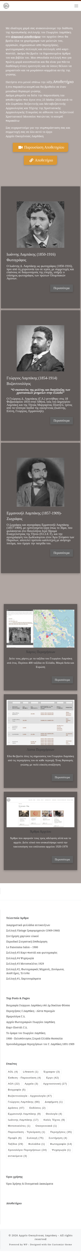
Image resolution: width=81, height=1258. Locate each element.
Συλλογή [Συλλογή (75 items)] (62, 1138)
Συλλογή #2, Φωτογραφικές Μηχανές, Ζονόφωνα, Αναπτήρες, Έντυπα (35, 971)
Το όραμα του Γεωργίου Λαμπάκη (25, 1033)
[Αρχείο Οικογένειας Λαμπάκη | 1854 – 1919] (6, 5)
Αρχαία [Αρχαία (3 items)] (32, 1083)
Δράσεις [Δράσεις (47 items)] (16, 1108)
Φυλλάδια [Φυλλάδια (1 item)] (60, 1144)
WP (25, 1251)
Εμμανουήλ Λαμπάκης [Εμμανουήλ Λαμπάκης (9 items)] (24, 1114)
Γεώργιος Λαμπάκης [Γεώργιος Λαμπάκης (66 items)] (24, 1102)
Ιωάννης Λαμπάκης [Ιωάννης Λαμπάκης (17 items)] (23, 1120)
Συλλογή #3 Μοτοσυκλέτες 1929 (25, 963)
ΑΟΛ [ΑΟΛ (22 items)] (14, 1083)
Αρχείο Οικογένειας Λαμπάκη (38, 1242)
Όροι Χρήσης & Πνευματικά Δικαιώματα (29, 1190)
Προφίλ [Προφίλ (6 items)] (42, 1138)
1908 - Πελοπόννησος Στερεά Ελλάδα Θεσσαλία (34, 1038)
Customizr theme (62, 1251)
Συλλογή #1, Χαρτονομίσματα (23, 978)
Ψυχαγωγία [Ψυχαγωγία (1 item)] (61, 1156)
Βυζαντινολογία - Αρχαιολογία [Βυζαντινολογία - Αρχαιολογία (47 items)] (30, 1096)
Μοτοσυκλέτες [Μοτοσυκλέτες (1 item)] (19, 1126)
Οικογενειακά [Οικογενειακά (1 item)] (46, 1126)
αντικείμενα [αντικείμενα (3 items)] (17, 1163)
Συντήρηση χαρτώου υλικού (22, 936)
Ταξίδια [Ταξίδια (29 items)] (39, 1144)
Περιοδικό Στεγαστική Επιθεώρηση (26, 941)
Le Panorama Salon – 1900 (22, 947)
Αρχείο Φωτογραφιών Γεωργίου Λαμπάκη (30, 1022)
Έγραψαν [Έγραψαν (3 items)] (52, 1071)
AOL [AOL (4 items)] (13, 1071)
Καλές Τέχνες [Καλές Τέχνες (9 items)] (55, 1120)
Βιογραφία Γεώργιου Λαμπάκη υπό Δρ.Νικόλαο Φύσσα (38, 1005)
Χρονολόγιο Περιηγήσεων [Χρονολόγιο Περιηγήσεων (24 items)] (27, 1156)
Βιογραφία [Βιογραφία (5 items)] (17, 1090)
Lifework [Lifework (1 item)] (31, 1071)
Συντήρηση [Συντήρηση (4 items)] (17, 1144)
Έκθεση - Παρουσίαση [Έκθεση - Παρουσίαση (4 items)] (24, 1077)
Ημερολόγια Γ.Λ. (15, 1016)
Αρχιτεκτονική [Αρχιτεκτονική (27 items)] (56, 1083)
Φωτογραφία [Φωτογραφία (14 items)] (19, 1150)
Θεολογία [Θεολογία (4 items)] (54, 1114)
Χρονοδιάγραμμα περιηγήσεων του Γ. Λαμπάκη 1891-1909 (40, 1044)
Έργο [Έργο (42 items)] (53, 1077)
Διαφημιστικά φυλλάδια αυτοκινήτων (28, 925)
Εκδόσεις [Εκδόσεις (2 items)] (38, 1108)
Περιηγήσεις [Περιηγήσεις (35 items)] (19, 1138)
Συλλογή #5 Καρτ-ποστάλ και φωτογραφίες (31, 952)
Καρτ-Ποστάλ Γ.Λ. (16, 1027)
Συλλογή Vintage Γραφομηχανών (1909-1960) (33, 930)
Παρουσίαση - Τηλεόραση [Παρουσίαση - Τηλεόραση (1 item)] (26, 1132)
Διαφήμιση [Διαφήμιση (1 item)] (54, 1102)
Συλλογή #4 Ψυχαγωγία (20, 958)
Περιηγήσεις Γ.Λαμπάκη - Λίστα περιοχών (30, 1011)
